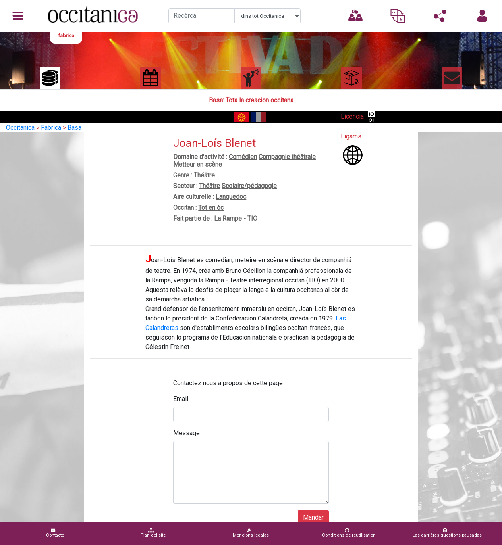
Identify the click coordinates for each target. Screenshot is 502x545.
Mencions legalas (251, 533)
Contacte (55, 533)
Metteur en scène (197, 164)
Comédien (243, 157)
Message (186, 433)
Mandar (313, 517)
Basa (74, 127)
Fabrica (51, 127)
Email (180, 399)
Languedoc (231, 196)
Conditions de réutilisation (349, 533)
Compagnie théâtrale (287, 157)
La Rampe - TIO (235, 218)
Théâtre (204, 175)
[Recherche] (201, 15)
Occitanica (20, 127)
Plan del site (153, 533)
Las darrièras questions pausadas (447, 533)
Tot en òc (211, 207)
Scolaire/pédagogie (249, 186)
